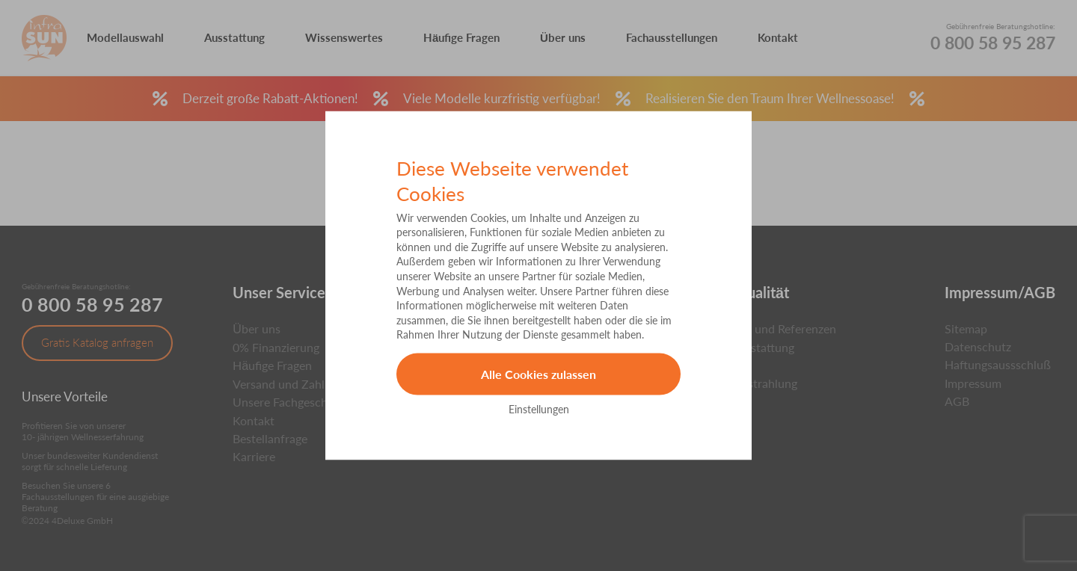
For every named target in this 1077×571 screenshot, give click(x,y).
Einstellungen (539, 408)
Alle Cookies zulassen (538, 374)
